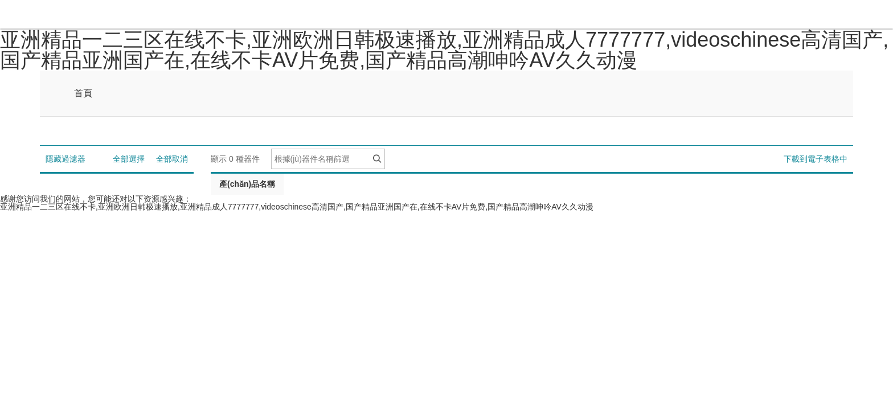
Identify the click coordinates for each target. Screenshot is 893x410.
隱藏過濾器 (65, 158)
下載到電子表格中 (815, 158)
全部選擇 (129, 158)
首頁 (83, 93)
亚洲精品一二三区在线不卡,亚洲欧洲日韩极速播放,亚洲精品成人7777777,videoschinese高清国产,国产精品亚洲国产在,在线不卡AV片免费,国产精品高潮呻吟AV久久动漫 (444, 50)
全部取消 (172, 158)
